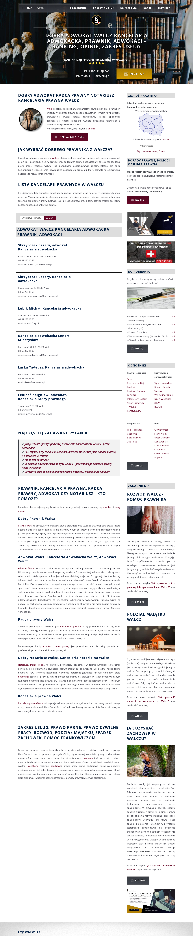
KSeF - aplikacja (134, 429)
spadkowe (56, 765)
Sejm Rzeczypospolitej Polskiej (135, 383)
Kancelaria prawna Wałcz (40, 696)
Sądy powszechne (163, 383)
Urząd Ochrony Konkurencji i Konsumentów (162, 441)
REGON (158, 406)
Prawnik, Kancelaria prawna (52, 488)
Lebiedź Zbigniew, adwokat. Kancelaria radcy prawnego (42, 396)
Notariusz (102, 95)
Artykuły (164, 8)
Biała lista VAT (134, 437)
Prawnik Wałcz (25, 525)
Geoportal (132, 433)
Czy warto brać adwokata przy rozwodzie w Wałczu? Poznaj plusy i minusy (67, 472)
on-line (91, 128)
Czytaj (139, 602)
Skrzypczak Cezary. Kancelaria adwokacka (44, 278)
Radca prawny (72, 95)
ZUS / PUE (132, 441)
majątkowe (32, 765)
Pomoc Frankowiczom (70, 737)
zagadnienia (78, 8)
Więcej (139, 348)
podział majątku (74, 732)
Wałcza (55, 158)
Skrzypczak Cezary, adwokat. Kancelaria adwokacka (43, 247)
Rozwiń (140, 880)
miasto (165, 139)
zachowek (30, 737)
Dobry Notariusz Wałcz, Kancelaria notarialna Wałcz (63, 657)
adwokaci (107, 507)
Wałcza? (103, 149)
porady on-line (103, 8)
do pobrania (128, 8)
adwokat (47, 646)
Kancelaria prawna (41, 100)
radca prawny (62, 646)
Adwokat (44, 95)
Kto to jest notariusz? (36, 460)
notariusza (23, 676)
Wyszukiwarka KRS (163, 394)
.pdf (173, 316)
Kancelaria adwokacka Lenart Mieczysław (44, 337)
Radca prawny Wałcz (35, 619)
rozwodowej (88, 758)
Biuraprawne (34, 8)
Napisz (137, 74)
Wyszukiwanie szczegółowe (151, 151)
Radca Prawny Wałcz (70, 626)
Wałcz (72, 100)
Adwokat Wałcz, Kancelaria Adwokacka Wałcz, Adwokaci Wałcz (67, 559)
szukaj (50, 218)
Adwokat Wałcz (26, 568)
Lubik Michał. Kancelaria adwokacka (50, 308)
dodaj (147, 8)
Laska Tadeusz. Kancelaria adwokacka (51, 367)
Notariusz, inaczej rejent (31, 664)
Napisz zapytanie (71, 136)
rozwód (43, 732)
